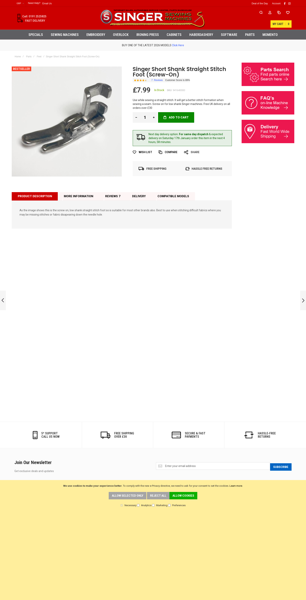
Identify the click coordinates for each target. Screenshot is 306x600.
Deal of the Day (260, 3)
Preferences (179, 505)
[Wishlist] (265, 18)
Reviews (112, 196)
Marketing (161, 505)
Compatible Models (173, 196)
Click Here (178, 45)
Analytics (146, 505)
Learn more (236, 485)
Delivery (138, 196)
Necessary (130, 505)
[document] (153, 495)
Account (276, 3)
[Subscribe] (281, 466)
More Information (78, 196)
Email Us (47, 3)
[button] (20, 3)
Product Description (35, 196)
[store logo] (153, 18)
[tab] (35, 196)
